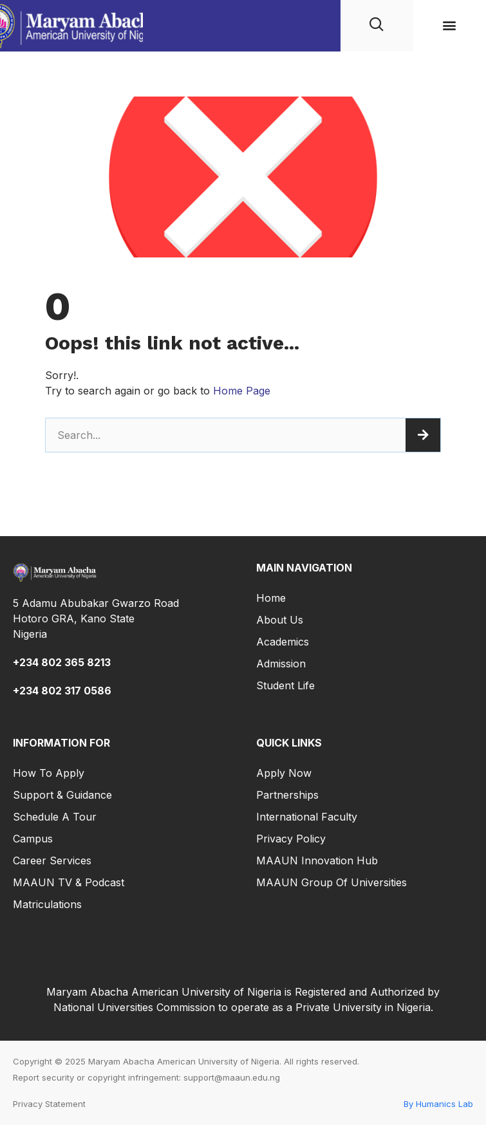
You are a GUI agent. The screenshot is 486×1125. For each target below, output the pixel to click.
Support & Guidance (62, 794)
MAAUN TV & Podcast (68, 882)
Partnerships (287, 794)
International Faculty (306, 816)
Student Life (285, 685)
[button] (449, 25)
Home (271, 597)
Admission (281, 663)
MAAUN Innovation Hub (317, 860)
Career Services (52, 860)
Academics (282, 641)
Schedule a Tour (55, 816)
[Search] (423, 435)
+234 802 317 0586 (62, 690)
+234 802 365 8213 (62, 662)
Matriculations (47, 904)
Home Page (241, 390)
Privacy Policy (291, 838)
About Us (279, 619)
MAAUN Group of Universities (331, 882)
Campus (33, 838)
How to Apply (48, 773)
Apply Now (284, 773)
